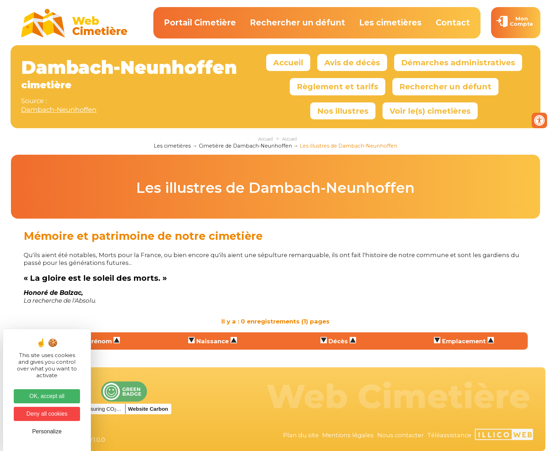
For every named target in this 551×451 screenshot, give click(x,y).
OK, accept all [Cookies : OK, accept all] (47, 396)
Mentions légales (348, 435)
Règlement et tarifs (337, 86)
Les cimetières (390, 23)
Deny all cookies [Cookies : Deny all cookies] (47, 414)
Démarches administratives (458, 62)
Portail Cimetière (200, 23)
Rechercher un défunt (297, 23)
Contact (453, 23)
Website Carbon (148, 409)
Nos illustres (342, 110)
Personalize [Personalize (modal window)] (47, 431)
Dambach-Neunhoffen (59, 110)
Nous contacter (400, 435)
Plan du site (301, 435)
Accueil (288, 62)
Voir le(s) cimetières (430, 110)
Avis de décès (352, 62)
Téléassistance (449, 435)
